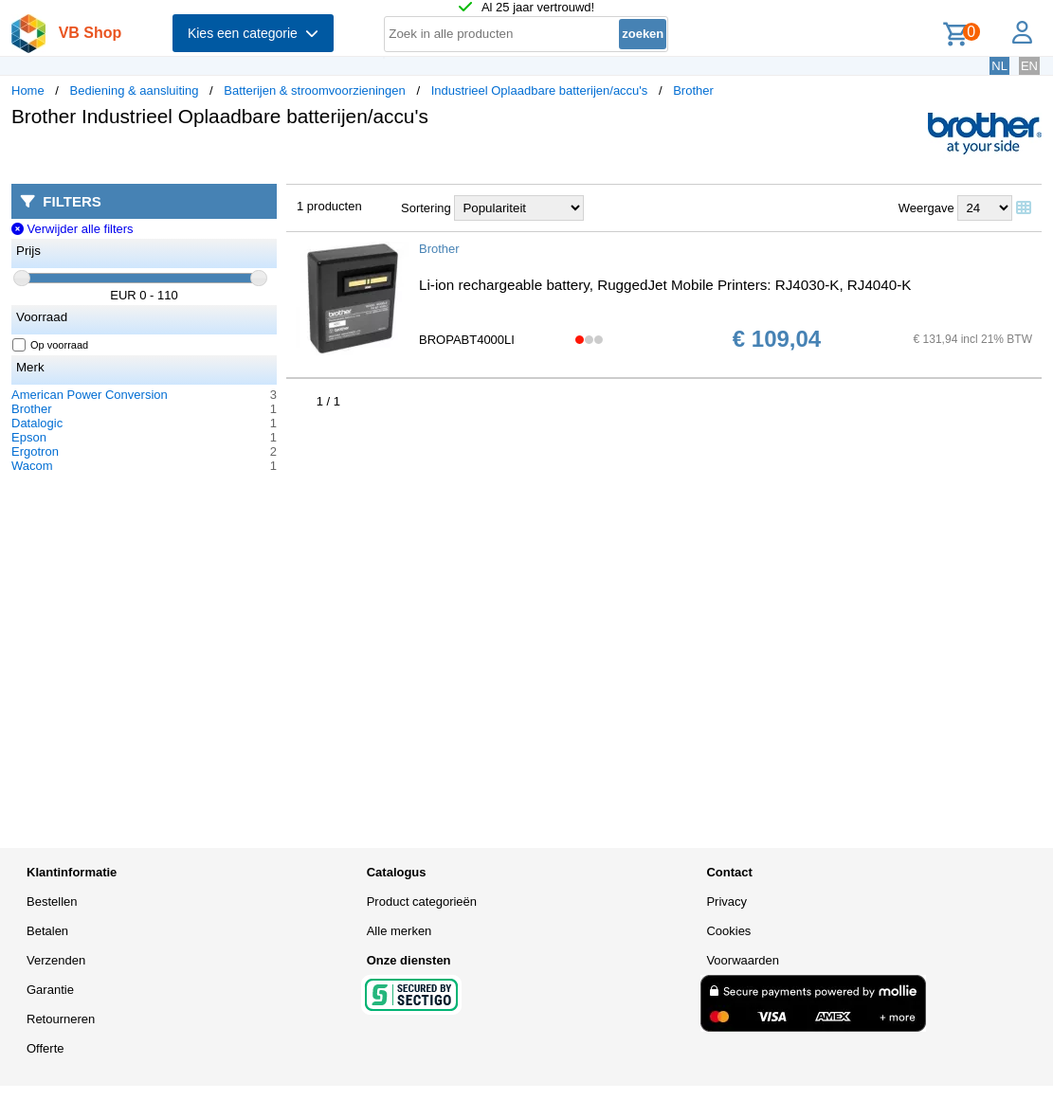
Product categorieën (422, 901)
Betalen (47, 931)
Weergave (926, 208)
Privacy (726, 901)
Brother (693, 90)
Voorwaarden (742, 960)
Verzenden (56, 960)
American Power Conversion (89, 395)
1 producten (329, 206)
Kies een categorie (253, 33)
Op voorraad (50, 345)
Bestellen (52, 901)
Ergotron (35, 451)
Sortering (426, 208)
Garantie (50, 990)
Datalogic (37, 423)
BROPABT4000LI (467, 340)
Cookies (728, 931)
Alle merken (399, 931)
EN (1029, 66)
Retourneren (61, 1019)
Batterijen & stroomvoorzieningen (315, 90)
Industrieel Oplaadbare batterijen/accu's (539, 90)
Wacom (32, 466)
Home (28, 90)
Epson (28, 437)
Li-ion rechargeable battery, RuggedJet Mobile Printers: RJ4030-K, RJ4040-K (665, 285)
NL (999, 66)
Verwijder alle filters (72, 229)
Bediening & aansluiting (134, 90)
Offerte (45, 1048)
